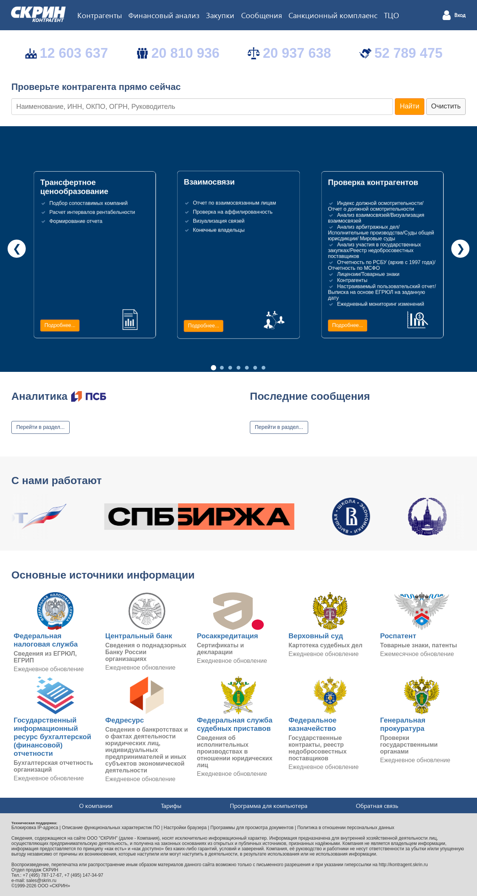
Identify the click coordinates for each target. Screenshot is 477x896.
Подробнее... (59, 325)
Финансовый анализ (164, 14)
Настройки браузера (185, 827)
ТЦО (391, 14)
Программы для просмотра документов (252, 827)
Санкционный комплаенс (332, 14)
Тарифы (171, 805)
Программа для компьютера (268, 805)
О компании (95, 805)
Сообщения (261, 14)
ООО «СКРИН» (54, 885)
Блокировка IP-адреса (34, 827)
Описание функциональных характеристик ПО (111, 827)
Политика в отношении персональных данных (345, 827)
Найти (409, 106)
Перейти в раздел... (40, 427)
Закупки (220, 14)
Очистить (446, 106)
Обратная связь (377, 805)
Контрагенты (99, 14)
